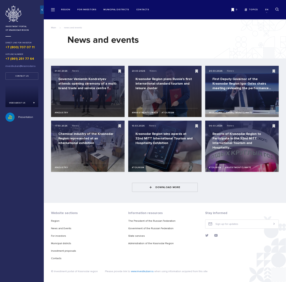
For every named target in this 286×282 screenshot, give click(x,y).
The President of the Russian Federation (151, 220)
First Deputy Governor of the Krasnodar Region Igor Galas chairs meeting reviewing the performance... (241, 83)
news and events (73, 27)
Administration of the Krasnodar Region (151, 243)
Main (53, 27)
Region (65, 9)
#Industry (61, 112)
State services (136, 235)
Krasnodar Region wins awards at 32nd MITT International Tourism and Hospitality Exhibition (164, 138)
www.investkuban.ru (142, 271)
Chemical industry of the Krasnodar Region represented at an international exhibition (85, 138)
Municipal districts (116, 9)
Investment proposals (63, 250)
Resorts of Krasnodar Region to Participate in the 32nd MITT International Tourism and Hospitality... (236, 140)
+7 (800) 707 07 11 (20, 47)
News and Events (61, 228)
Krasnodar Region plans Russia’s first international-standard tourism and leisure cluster (164, 83)
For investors (86, 9)
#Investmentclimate (145, 112)
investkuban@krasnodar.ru (20, 66)
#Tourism (168, 112)
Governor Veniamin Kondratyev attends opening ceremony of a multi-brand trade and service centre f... (87, 83)
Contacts (142, 9)
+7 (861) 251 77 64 (19, 59)
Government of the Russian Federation (150, 228)
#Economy (215, 112)
